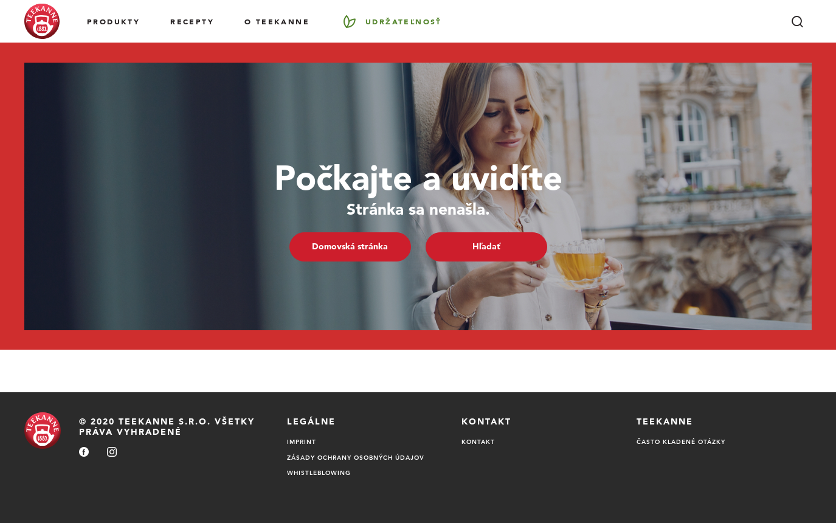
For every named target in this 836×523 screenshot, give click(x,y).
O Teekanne (276, 21)
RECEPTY (192, 21)
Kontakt (478, 441)
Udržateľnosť (403, 21)
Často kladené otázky (681, 441)
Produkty (113, 21)
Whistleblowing (319, 472)
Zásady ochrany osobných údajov (355, 457)
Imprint (301, 441)
